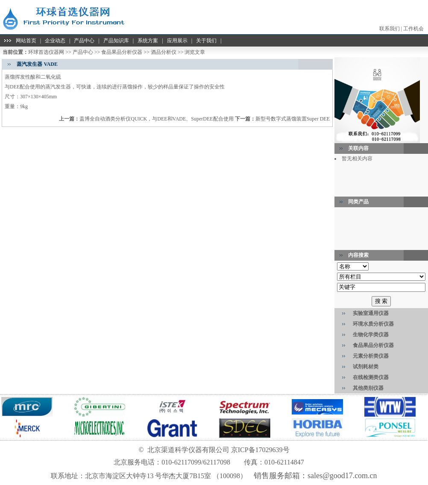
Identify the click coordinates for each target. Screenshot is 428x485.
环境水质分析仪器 (373, 324)
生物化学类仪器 (371, 335)
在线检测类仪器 (371, 377)
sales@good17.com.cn (342, 475)
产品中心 (84, 41)
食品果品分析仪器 (121, 52)
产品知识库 (116, 41)
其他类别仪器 (368, 388)
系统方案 (148, 41)
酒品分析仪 (163, 52)
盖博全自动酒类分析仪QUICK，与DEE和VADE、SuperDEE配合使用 (156, 119)
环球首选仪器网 (46, 52)
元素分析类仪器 (371, 356)
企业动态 (55, 41)
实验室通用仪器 (371, 313)
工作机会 (413, 29)
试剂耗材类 (365, 367)
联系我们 (389, 29)
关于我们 (206, 41)
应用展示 (177, 41)
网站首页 (26, 41)
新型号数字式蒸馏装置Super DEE (292, 119)
